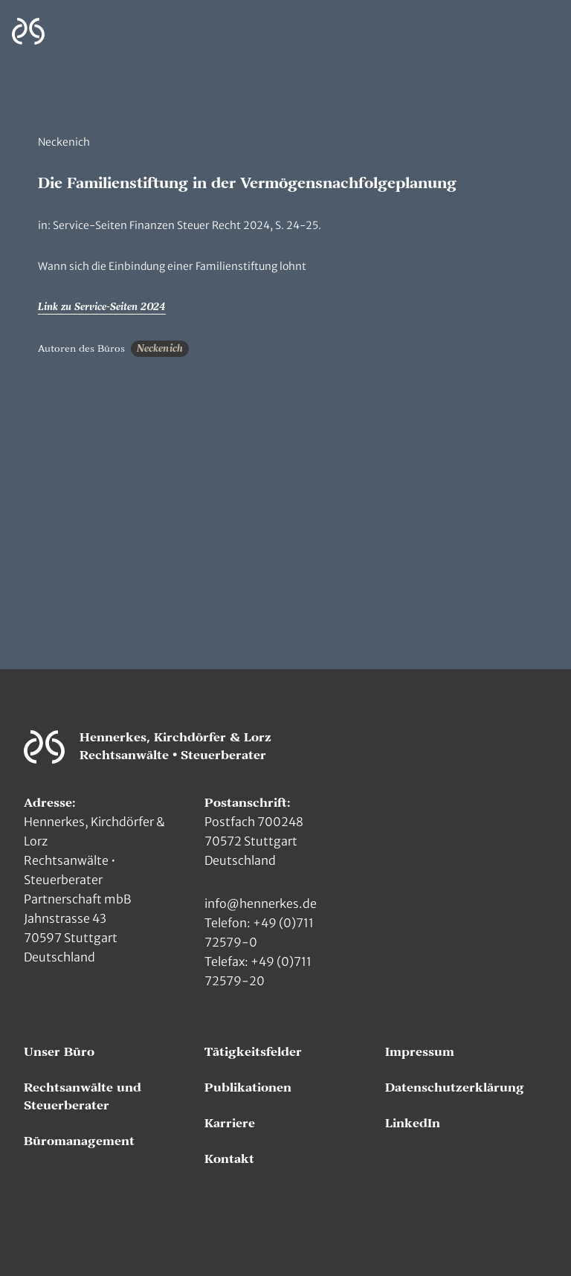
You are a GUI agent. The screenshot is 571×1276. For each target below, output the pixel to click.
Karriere (229, 1123)
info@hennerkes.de (260, 903)
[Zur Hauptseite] (28, 31)
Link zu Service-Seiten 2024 (102, 307)
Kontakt (229, 1159)
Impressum (419, 1052)
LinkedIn (412, 1123)
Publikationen (247, 1088)
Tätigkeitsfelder (253, 1052)
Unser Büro (59, 1052)
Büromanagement (79, 1141)
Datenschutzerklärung (454, 1088)
